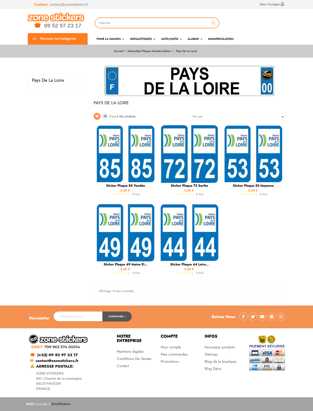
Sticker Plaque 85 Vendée (125, 186)
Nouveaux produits (220, 347)
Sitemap (211, 354)
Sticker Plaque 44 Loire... (189, 264)
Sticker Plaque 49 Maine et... (126, 264)
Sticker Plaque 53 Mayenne (253, 186)
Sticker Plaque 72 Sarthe (189, 186)
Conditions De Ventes (134, 358)
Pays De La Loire (48, 80)
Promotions (169, 361)
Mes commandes (174, 354)
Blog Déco (213, 368)
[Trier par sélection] (251, 116)
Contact (123, 366)
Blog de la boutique (220, 361)
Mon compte (171, 347)
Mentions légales (130, 351)
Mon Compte (272, 4)
